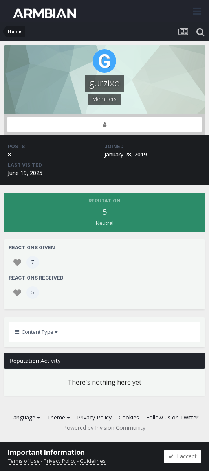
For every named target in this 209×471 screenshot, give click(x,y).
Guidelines (93, 460)
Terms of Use (24, 460)
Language (25, 417)
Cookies (129, 417)
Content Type (36, 331)
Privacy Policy (94, 417)
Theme (58, 417)
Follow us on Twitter (172, 417)
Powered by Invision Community (104, 427)
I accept (182, 456)
